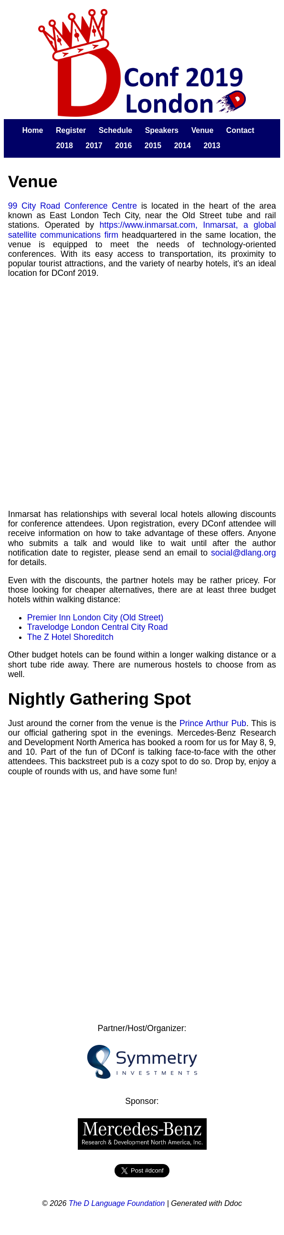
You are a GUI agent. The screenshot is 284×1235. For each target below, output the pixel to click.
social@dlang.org (243, 552)
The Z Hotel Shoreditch (70, 637)
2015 (153, 146)
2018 (64, 146)
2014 (182, 146)
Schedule (115, 130)
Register (71, 130)
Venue (202, 130)
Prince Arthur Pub (212, 723)
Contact (240, 130)
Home (32, 130)
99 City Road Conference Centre (72, 206)
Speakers (162, 130)
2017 (93, 146)
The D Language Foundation (117, 1203)
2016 (123, 146)
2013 (211, 146)
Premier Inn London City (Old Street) (95, 617)
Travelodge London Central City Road (97, 627)
